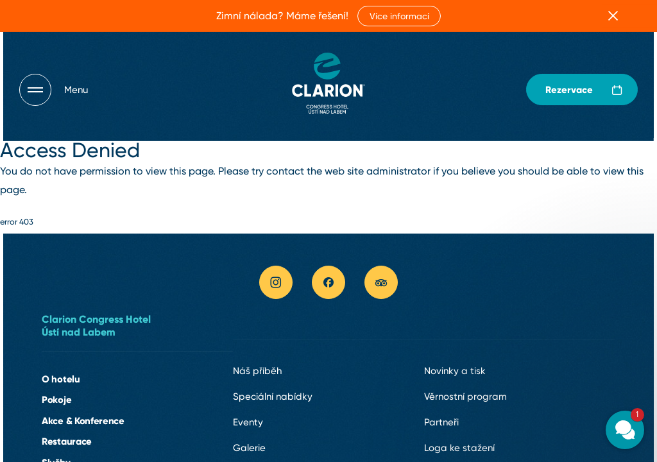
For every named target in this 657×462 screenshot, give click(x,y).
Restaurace (67, 441)
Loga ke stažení (459, 448)
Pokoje (56, 399)
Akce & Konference (83, 421)
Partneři (441, 422)
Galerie (249, 448)
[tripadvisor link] (381, 282)
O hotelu (61, 379)
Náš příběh (257, 371)
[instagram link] (276, 282)
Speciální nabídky (272, 396)
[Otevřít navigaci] (53, 90)
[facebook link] (328, 282)
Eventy (248, 422)
